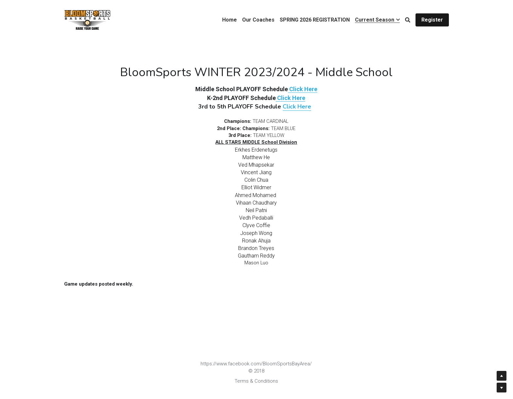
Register (432, 20)
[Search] (407, 20)
